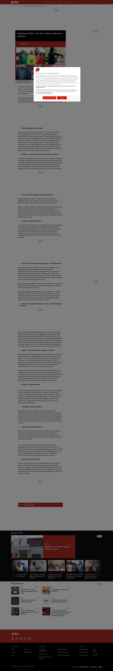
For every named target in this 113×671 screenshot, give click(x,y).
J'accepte (62, 97)
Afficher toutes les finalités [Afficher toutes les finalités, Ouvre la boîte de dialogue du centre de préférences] (49, 97)
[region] (57, 84)
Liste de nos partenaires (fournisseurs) (44, 93)
